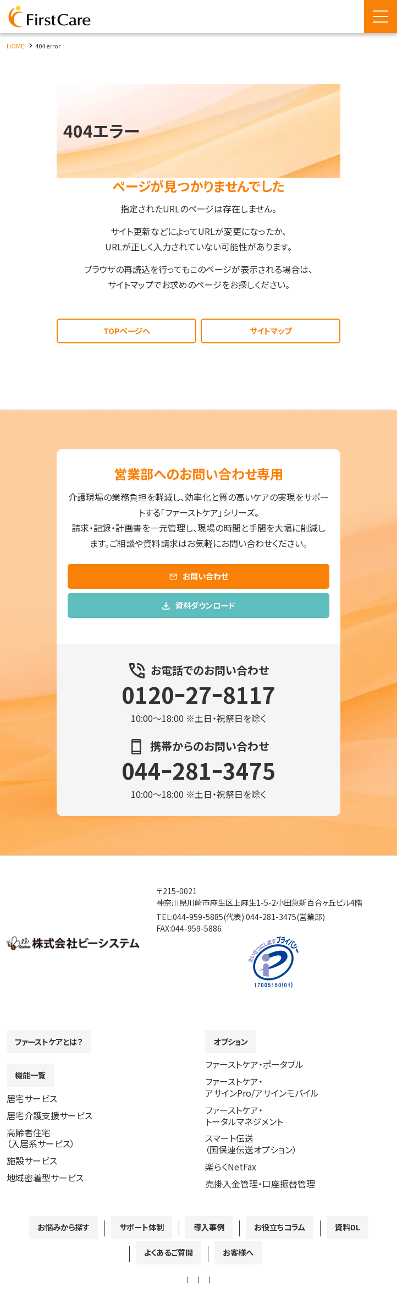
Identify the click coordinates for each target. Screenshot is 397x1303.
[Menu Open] (380, 16)
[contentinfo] (198, 1079)
